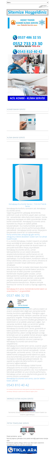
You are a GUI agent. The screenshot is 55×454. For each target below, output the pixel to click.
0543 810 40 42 (18, 385)
